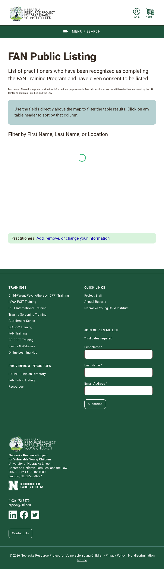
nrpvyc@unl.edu (20, 505)
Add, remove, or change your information (73, 238)
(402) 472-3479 (19, 501)
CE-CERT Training (21, 340)
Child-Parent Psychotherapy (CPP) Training (39, 295)
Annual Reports (95, 302)
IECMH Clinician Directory (27, 374)
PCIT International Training (27, 308)
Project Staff (93, 295)
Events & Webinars (22, 346)
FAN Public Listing (22, 380)
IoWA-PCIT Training (22, 302)
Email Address (95, 383)
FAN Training (18, 333)
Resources (16, 386)
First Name (93, 347)
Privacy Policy (116, 555)
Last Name (93, 365)
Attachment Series (22, 321)
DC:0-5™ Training (20, 327)
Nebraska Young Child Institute (106, 308)
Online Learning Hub (23, 352)
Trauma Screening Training (27, 315)
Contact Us (20, 533)
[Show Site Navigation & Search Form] (82, 31)
